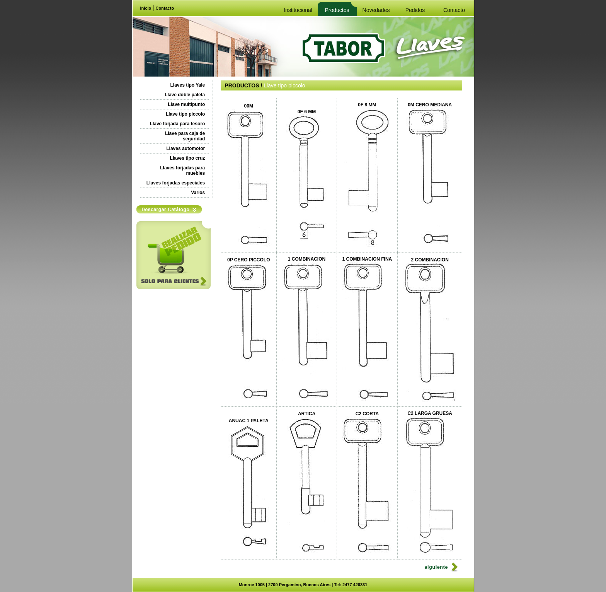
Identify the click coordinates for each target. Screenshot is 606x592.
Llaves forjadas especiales (175, 183)
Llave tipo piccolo (185, 114)
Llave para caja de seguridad (185, 136)
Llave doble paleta (185, 94)
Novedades (376, 10)
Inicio (146, 8)
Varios (198, 192)
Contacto (164, 8)
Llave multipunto (186, 104)
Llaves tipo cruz (187, 158)
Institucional (298, 10)
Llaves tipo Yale (187, 85)
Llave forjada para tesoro (177, 123)
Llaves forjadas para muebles (182, 170)
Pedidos (415, 10)
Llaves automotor (185, 148)
